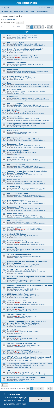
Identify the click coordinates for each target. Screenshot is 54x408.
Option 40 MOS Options (16, 234)
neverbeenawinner (21, 71)
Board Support (18, 230)
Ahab (17, 152)
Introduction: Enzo (14, 117)
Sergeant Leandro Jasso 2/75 (19, 350)
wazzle (17, 125)
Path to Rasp (12, 130)
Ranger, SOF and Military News (23, 266)
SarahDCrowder (20, 91)
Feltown (17, 37)
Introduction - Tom (14, 137)
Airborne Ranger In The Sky (22, 317)
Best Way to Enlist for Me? (17, 200)
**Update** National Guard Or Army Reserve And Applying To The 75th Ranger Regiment (26, 322)
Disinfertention (20, 229)
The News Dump (19, 127)
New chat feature (14, 330)
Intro (9, 83)
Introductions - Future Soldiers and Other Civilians (29, 45)
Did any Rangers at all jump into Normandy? (25, 49)
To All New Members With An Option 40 (23, 270)
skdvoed (17, 166)
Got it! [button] (39, 399)
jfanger (17, 202)
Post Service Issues (20, 39)
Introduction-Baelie (15, 103)
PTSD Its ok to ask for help (18, 76)
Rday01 (17, 195)
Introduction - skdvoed (16, 164)
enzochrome (19, 118)
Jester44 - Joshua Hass (16, 301)
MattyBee (18, 51)
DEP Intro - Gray (13, 187)
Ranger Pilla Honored (15, 308)
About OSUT (17, 154)
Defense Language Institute (18, 151)
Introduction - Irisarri (15, 158)
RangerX (18, 175)
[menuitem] (6, 7)
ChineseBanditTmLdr (21, 84)
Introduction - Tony (14, 220)
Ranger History (18, 52)
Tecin (17, 222)
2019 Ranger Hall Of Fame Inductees (21, 294)
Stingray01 (18, 236)
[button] (28, 27)
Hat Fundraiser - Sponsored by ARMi (22, 56)
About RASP (17, 237)
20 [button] (48, 27)
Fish (16, 379)
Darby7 (17, 132)
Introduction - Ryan (15, 144)
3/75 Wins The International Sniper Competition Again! (29, 357)
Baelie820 (18, 105)
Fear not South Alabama (17, 63)
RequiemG (18, 181)
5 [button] (43, 27)
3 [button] (37, 27)
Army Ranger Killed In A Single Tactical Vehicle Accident (29, 364)
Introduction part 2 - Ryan (17, 193)
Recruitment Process (20, 133)
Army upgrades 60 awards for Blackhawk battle (26, 124)
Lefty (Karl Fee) (13, 110)
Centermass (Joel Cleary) (17, 241)
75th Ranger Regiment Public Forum (25, 72)
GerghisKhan (19, 188)
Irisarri (17, 159)
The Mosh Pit (18, 59)
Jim (8, 371)
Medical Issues (18, 79)
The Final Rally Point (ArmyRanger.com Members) (29, 113)
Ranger (17, 57)
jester (17, 78)
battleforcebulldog (20, 64)
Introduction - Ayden (15, 42)
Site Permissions (14, 227)
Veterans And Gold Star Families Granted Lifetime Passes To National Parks (27, 172)
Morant (17, 215)
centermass (18, 249)
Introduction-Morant (15, 214)
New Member (12, 96)
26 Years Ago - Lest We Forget (19, 254)
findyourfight (19, 44)
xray (16, 331)
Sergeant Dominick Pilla (16, 314)
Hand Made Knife (14, 90)
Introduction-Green (14, 180)
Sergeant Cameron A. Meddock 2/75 (21, 343)
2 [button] (34, 27)
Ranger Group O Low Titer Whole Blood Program (26, 377)
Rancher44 (18, 145)
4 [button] (40, 27)
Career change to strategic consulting (22, 35)
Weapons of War (19, 93)
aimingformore (19, 139)
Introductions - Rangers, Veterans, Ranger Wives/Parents (31, 86)
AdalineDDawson (20, 98)
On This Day (12, 248)
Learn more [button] (21, 404)
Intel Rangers (12, 69)
